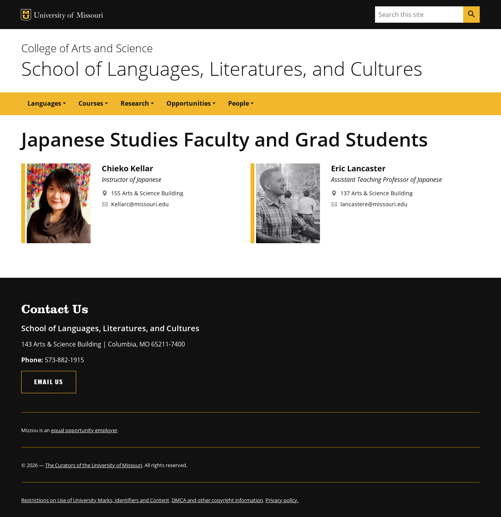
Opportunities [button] (188, 103)
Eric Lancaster (358, 168)
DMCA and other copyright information (217, 500)
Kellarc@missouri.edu (140, 204)
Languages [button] (44, 103)
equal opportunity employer (84, 430)
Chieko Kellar (127, 168)
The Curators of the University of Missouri (93, 465)
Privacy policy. (281, 500)
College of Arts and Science (87, 47)
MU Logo (26, 14)
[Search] (471, 14)
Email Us (48, 381)
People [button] (238, 103)
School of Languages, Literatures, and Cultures (221, 68)
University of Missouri (68, 16)
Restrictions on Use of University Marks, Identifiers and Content (95, 500)
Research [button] (135, 103)
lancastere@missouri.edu (374, 204)
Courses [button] (91, 103)
